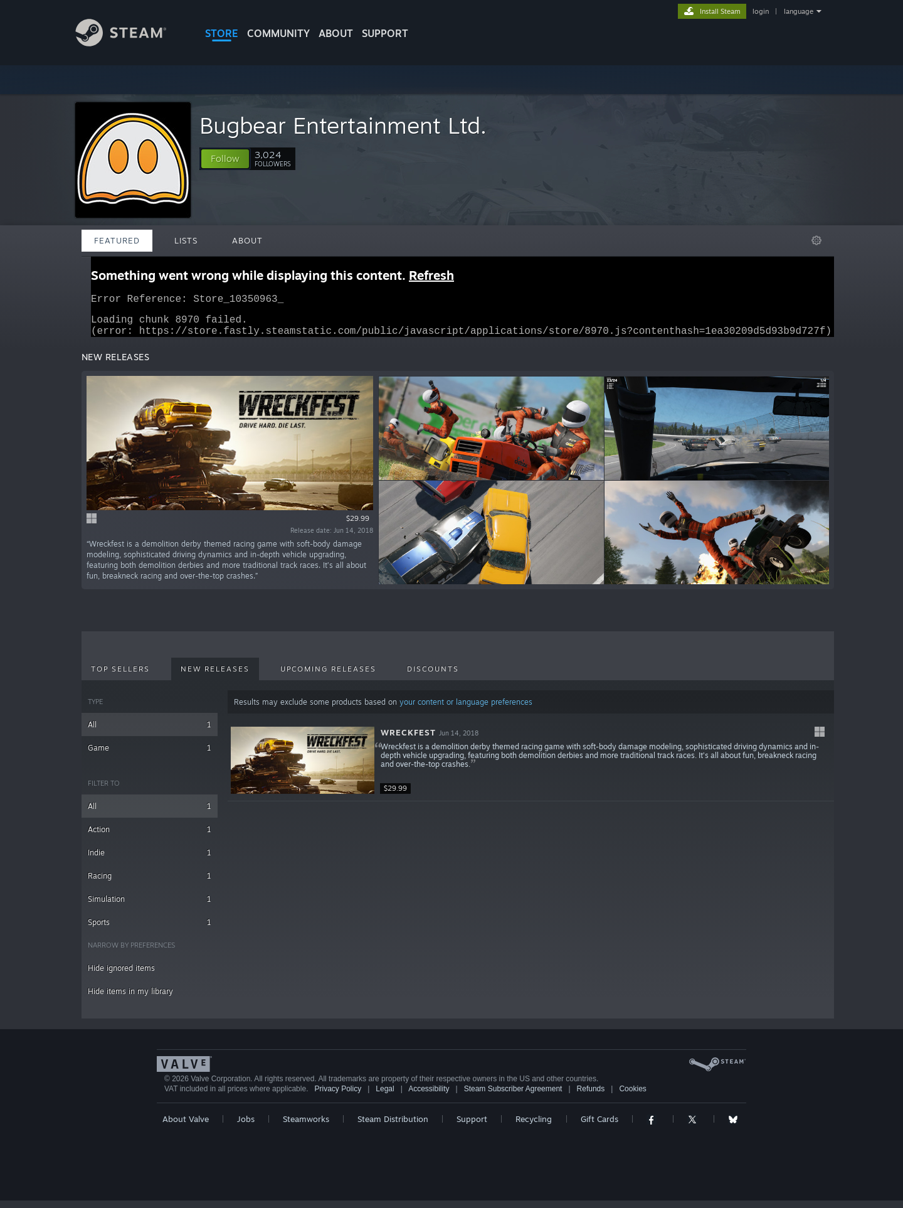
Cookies (632, 1096)
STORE (221, 33)
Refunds (591, 1096)
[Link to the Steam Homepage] (130, 43)
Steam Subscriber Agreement (513, 1096)
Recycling (533, 1126)
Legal (385, 1096)
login (760, 11)
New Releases (215, 676)
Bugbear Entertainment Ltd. (343, 125)
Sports (149, 929)
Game (149, 755)
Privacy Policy (337, 1096)
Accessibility (428, 1096)
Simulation (149, 906)
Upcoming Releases (328, 676)
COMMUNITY (278, 33)
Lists (186, 240)
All (149, 732)
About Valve (185, 1126)
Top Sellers (120, 676)
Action (149, 836)
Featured (117, 240)
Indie (149, 860)
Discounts (433, 676)
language (798, 11)
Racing (149, 883)
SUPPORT (385, 33)
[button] (225, 158)
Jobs (246, 1126)
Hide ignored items (121, 975)
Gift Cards (599, 1126)
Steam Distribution (392, 1126)
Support (472, 1126)
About (336, 33)
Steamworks (306, 1126)
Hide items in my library (130, 998)
